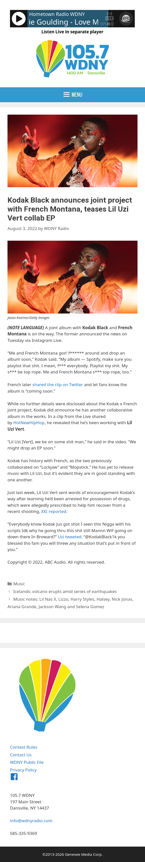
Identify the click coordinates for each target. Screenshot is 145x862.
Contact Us (21, 755)
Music (19, 584)
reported (53, 511)
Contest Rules (23, 747)
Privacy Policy (23, 770)
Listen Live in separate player (72, 32)
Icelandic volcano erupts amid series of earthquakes (65, 591)
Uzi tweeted (69, 537)
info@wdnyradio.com (31, 820)
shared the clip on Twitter (57, 384)
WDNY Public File (27, 762)
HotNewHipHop (28, 422)
